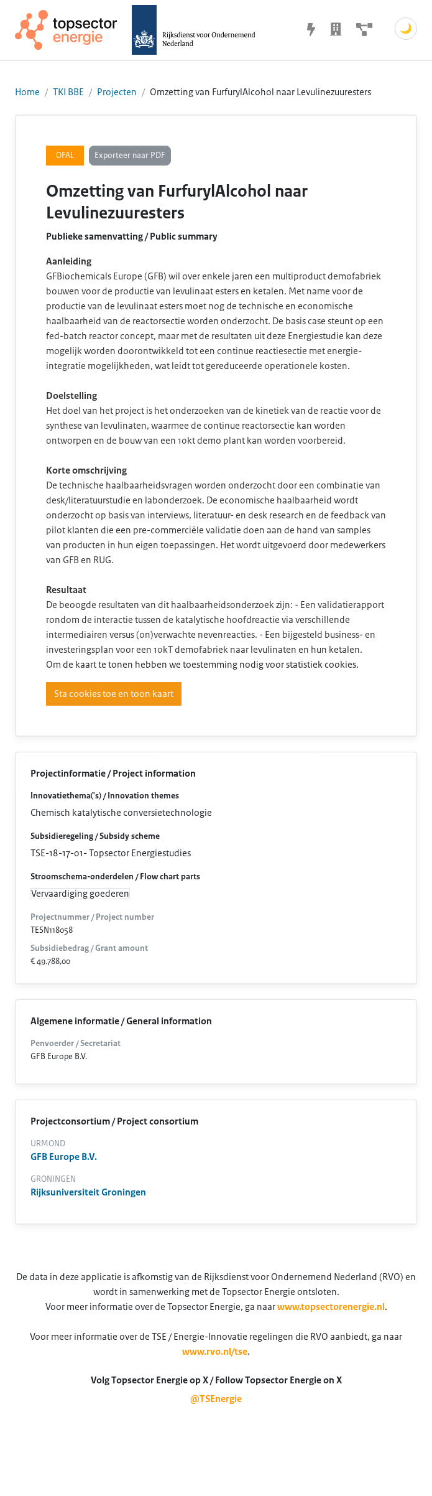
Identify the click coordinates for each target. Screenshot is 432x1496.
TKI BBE (68, 92)
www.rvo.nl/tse (214, 1352)
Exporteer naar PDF (129, 155)
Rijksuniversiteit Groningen (88, 1192)
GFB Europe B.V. (63, 1157)
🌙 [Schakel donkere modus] (406, 29)
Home (27, 92)
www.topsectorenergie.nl (331, 1307)
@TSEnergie (216, 1399)
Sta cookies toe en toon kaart (113, 694)
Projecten (117, 92)
